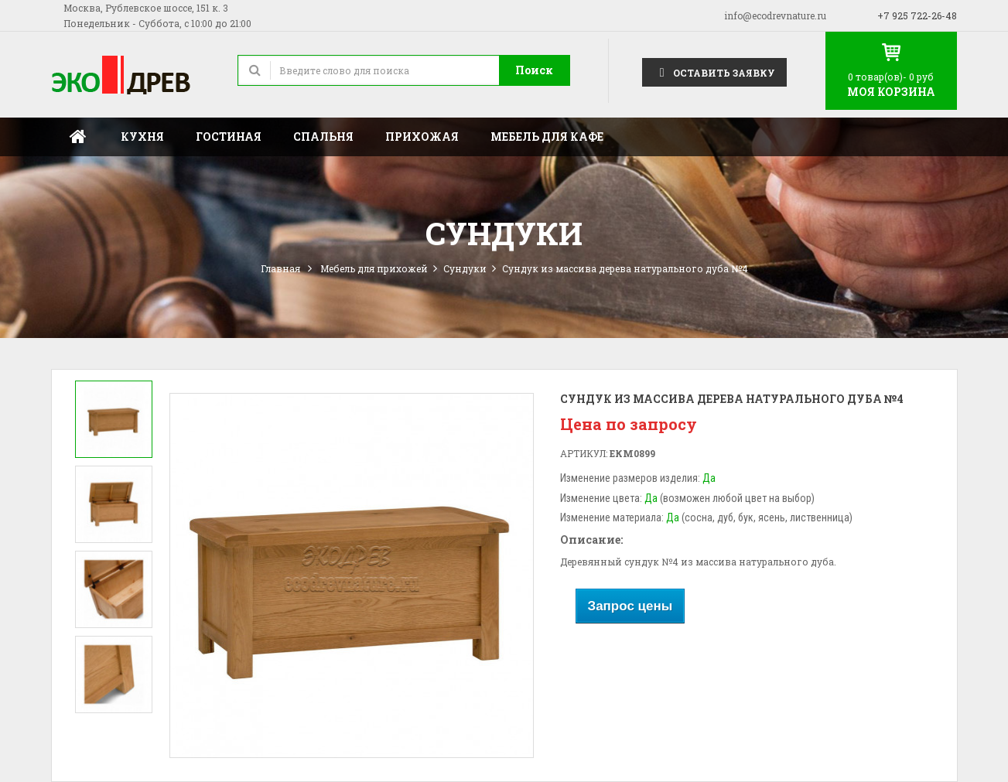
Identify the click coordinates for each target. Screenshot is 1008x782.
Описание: (591, 539)
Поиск (534, 70)
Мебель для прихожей (374, 268)
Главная (78, 137)
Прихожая (422, 136)
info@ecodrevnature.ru (775, 15)
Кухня (142, 136)
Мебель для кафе (546, 136)
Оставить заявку (714, 71)
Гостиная (228, 136)
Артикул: (583, 453)
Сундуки (465, 268)
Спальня (323, 136)
